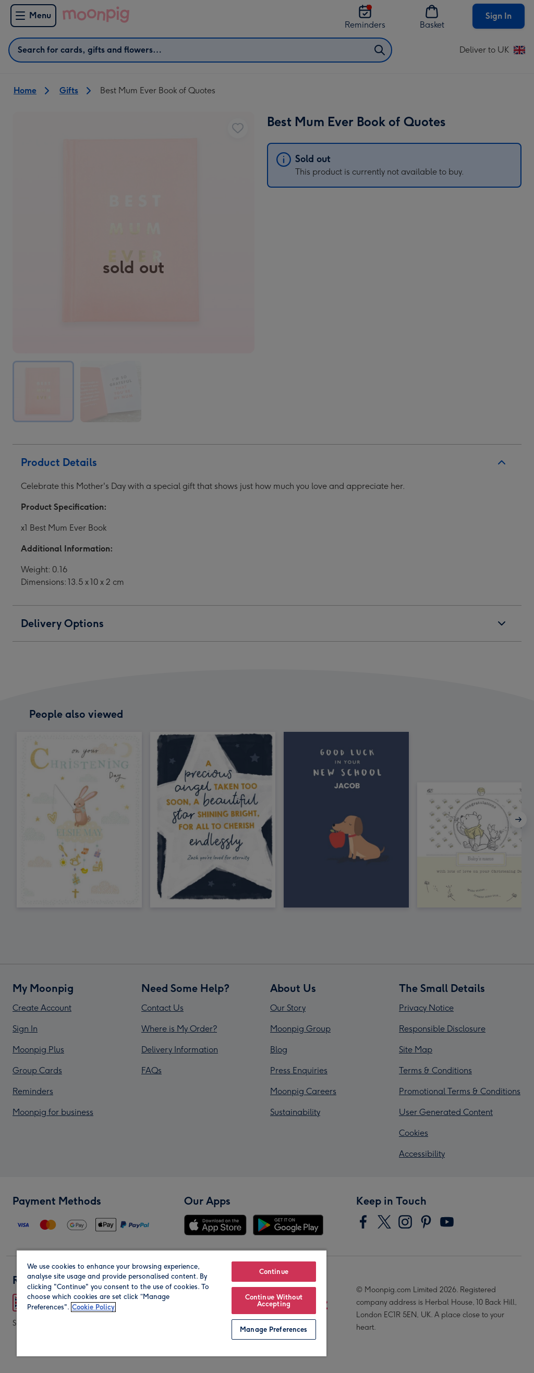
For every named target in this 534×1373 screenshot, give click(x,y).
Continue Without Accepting (273, 1300)
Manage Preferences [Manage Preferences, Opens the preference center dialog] (273, 1329)
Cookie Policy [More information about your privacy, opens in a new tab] (93, 1307)
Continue (273, 1272)
